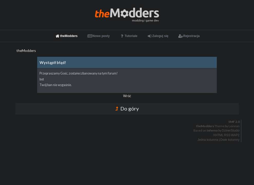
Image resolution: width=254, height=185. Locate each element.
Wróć (127, 96)
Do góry (127, 108)
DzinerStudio (231, 130)
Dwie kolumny (230, 140)
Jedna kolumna (207, 140)
